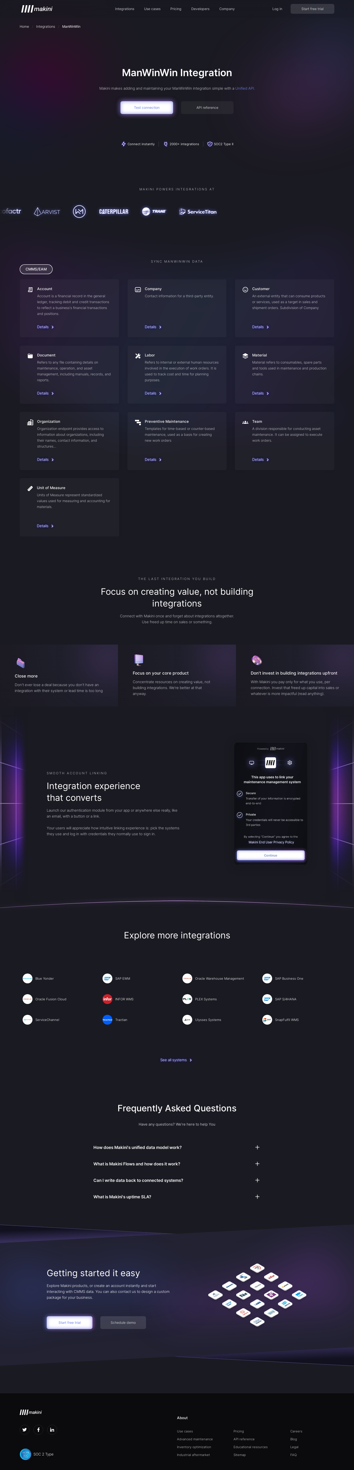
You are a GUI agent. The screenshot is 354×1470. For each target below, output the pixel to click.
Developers (200, 9)
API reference (207, 107)
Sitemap (240, 1455)
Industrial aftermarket (193, 1455)
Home (24, 26)
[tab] (36, 269)
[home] (37, 9)
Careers (296, 1431)
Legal (294, 1447)
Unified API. (245, 88)
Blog (293, 1439)
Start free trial (312, 9)
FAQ (293, 1455)
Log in (277, 9)
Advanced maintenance (195, 1439)
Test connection (147, 107)
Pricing (175, 9)
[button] (124, 8)
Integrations (124, 9)
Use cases (152, 9)
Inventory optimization (194, 1447)
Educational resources (251, 1447)
